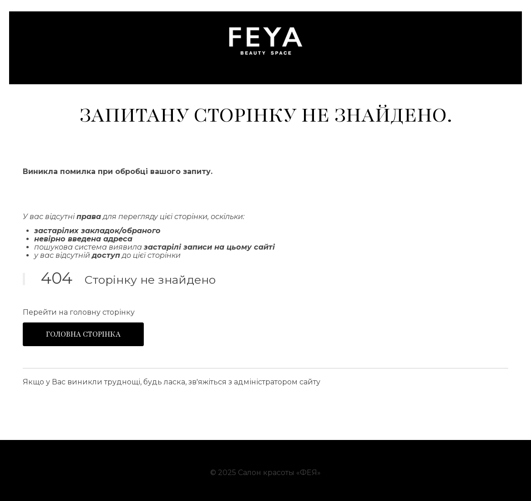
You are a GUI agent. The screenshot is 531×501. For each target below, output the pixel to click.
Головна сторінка (83, 334)
